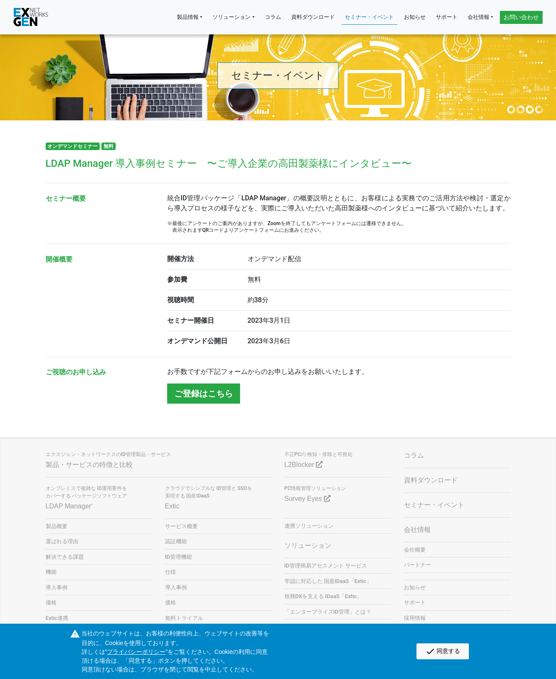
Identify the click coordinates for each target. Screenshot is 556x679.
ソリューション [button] (231, 17)
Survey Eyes (307, 498)
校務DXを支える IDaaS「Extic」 (323, 596)
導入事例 (56, 587)
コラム (273, 17)
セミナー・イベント (369, 17)
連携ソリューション (309, 526)
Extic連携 (57, 618)
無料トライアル (184, 618)
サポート (447, 17)
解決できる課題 (65, 557)
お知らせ (415, 17)
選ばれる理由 (62, 541)
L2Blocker (303, 464)
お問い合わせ (521, 17)
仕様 (170, 572)
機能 (51, 572)
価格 (51, 602)
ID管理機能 (178, 557)
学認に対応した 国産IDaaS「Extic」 (328, 581)
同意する (442, 651)
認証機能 (176, 541)
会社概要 (415, 550)
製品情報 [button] (188, 17)
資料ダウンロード (313, 17)
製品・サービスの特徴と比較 (89, 464)
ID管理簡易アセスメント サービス (325, 565)
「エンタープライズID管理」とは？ (327, 612)
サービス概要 (181, 526)
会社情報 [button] (478, 17)
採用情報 (415, 618)
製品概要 (56, 526)
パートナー (417, 565)
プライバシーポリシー (136, 651)
